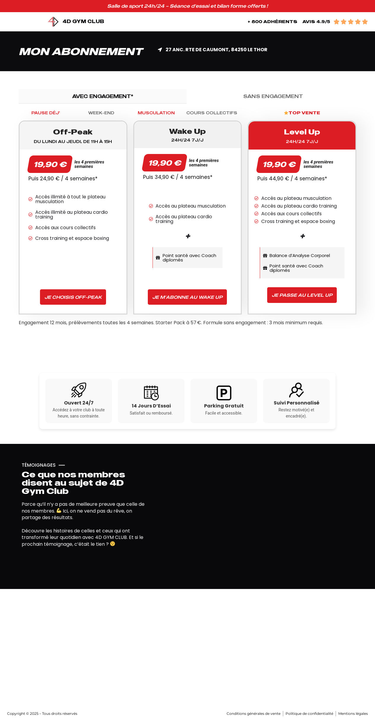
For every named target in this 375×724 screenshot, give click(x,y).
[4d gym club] (187, 648)
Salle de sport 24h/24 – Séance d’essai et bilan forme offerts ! (187, 6)
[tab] (103, 96)
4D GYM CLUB (83, 21)
